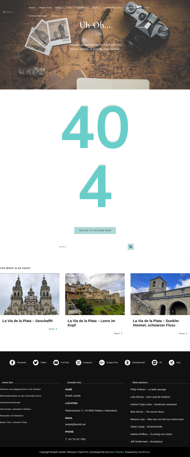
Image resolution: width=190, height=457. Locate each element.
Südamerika (133, 8)
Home (32, 8)
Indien (58, 8)
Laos (68, 8)
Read (53, 328)
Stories (54, 16)
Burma (96, 8)
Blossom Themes (114, 452)
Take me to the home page (95, 230)
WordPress (144, 452)
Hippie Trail (45, 8)
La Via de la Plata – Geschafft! (27, 321)
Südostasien (82, 8)
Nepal (146, 8)
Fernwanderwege (38, 16)
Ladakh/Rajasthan (113, 8)
